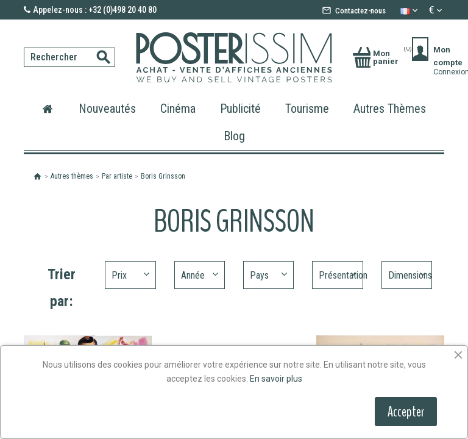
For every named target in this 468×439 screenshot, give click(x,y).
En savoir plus (276, 379)
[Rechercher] (69, 57)
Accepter (406, 411)
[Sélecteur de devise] (436, 10)
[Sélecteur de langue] (410, 10)
